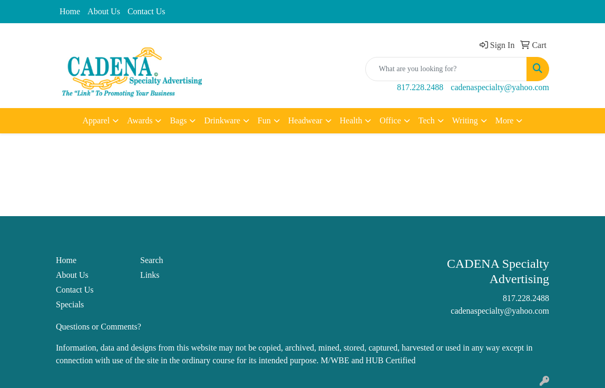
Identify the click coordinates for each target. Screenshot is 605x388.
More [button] (504, 120)
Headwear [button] (305, 120)
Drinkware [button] (222, 120)
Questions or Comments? (98, 326)
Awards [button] (139, 120)
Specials (70, 304)
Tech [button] (426, 120)
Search (151, 260)
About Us (103, 11)
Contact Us (146, 11)
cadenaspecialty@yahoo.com (500, 87)
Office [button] (390, 120)
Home (70, 11)
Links (149, 274)
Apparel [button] (96, 120)
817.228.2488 (420, 87)
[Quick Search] (446, 69)
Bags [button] (178, 120)
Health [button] (351, 120)
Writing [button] (465, 120)
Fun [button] (264, 120)
